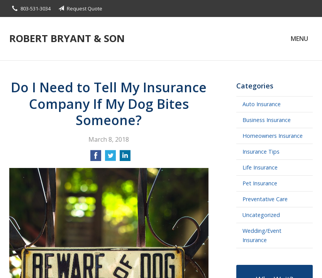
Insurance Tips (261, 151)
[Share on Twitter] (110, 158)
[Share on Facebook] (95, 158)
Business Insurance (266, 120)
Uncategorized (261, 215)
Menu (299, 38)
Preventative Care (265, 199)
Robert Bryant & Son (67, 38)
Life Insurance (260, 167)
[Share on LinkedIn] (125, 158)
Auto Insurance (261, 104)
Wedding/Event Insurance (261, 235)
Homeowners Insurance (272, 135)
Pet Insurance (259, 183)
